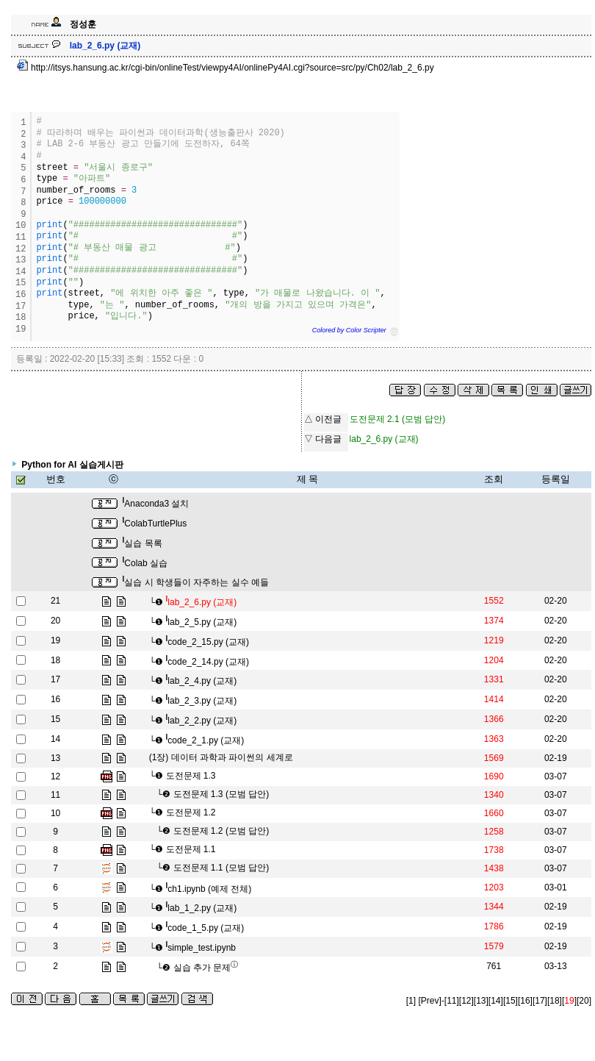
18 (55, 660)
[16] (525, 1001)
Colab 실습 (145, 563)
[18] (554, 1001)
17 (55, 679)
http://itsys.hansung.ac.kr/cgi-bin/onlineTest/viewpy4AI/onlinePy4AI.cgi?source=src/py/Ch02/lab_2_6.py (225, 67)
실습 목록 (142, 543)
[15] (510, 1001)
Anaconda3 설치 (156, 504)
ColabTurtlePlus (155, 523)
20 (55, 620)
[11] (451, 1001)
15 (55, 719)
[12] (466, 1001)
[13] (481, 1001)
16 (55, 699)
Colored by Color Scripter (349, 330)
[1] (411, 1001)
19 (55, 640)
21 (55, 601)
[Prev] (429, 1001)
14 (55, 739)
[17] (540, 1001)
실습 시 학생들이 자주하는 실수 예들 (196, 582)
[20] (584, 1001)
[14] (495, 1001)
